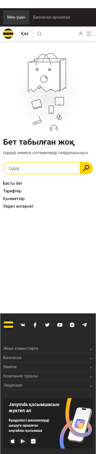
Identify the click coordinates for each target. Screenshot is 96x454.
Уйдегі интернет (18, 206)
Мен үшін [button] (16, 17)
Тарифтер (12, 191)
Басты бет (13, 183)
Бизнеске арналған (51, 17)
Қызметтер (14, 198)
